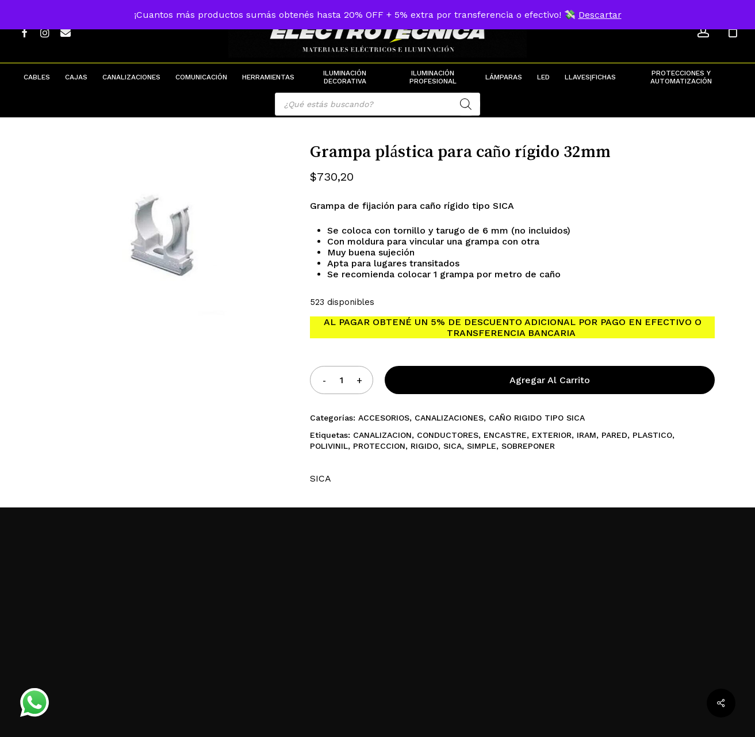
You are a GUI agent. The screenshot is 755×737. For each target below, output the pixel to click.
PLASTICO (652, 435)
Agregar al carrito (549, 380)
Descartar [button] (600, 14)
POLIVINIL (329, 445)
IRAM (586, 435)
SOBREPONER (528, 445)
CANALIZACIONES (449, 417)
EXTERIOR (552, 435)
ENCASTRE (505, 435)
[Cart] (732, 31)
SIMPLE (481, 445)
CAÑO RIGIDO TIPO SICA (537, 417)
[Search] (465, 104)
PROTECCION (379, 445)
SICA (452, 445)
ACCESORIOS (383, 417)
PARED (614, 435)
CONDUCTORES (447, 435)
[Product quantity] (341, 380)
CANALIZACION (382, 435)
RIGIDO (424, 445)
